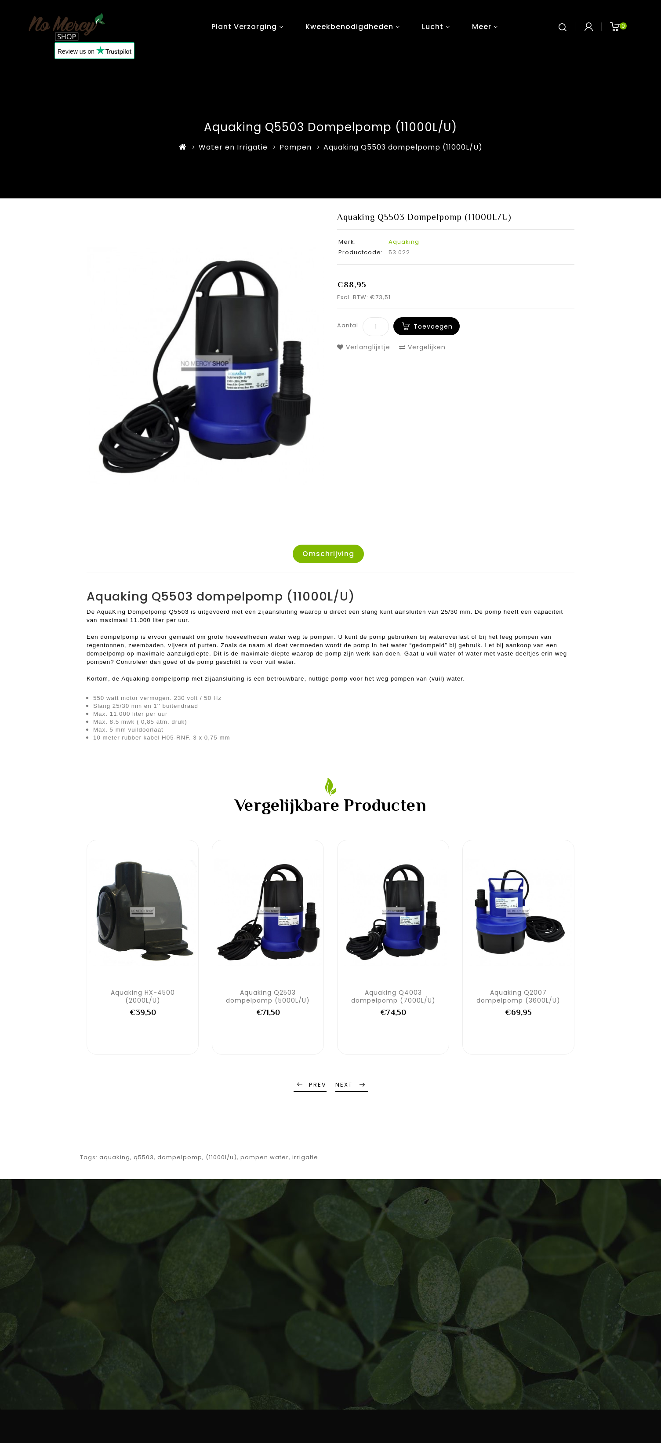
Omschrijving (328, 554)
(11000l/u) (221, 1157)
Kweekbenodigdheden (349, 27)
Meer (481, 27)
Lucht (432, 27)
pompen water (264, 1157)
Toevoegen (433, 326)
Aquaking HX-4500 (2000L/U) (143, 996)
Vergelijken (422, 347)
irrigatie (305, 1157)
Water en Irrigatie (233, 147)
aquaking (114, 1157)
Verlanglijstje (363, 347)
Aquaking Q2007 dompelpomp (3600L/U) (518, 996)
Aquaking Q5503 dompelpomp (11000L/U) (403, 147)
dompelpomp (179, 1157)
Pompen (296, 147)
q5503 (144, 1157)
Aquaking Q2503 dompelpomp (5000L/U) (268, 996)
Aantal (347, 325)
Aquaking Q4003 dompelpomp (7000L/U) (393, 996)
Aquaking (404, 242)
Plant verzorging (244, 27)
